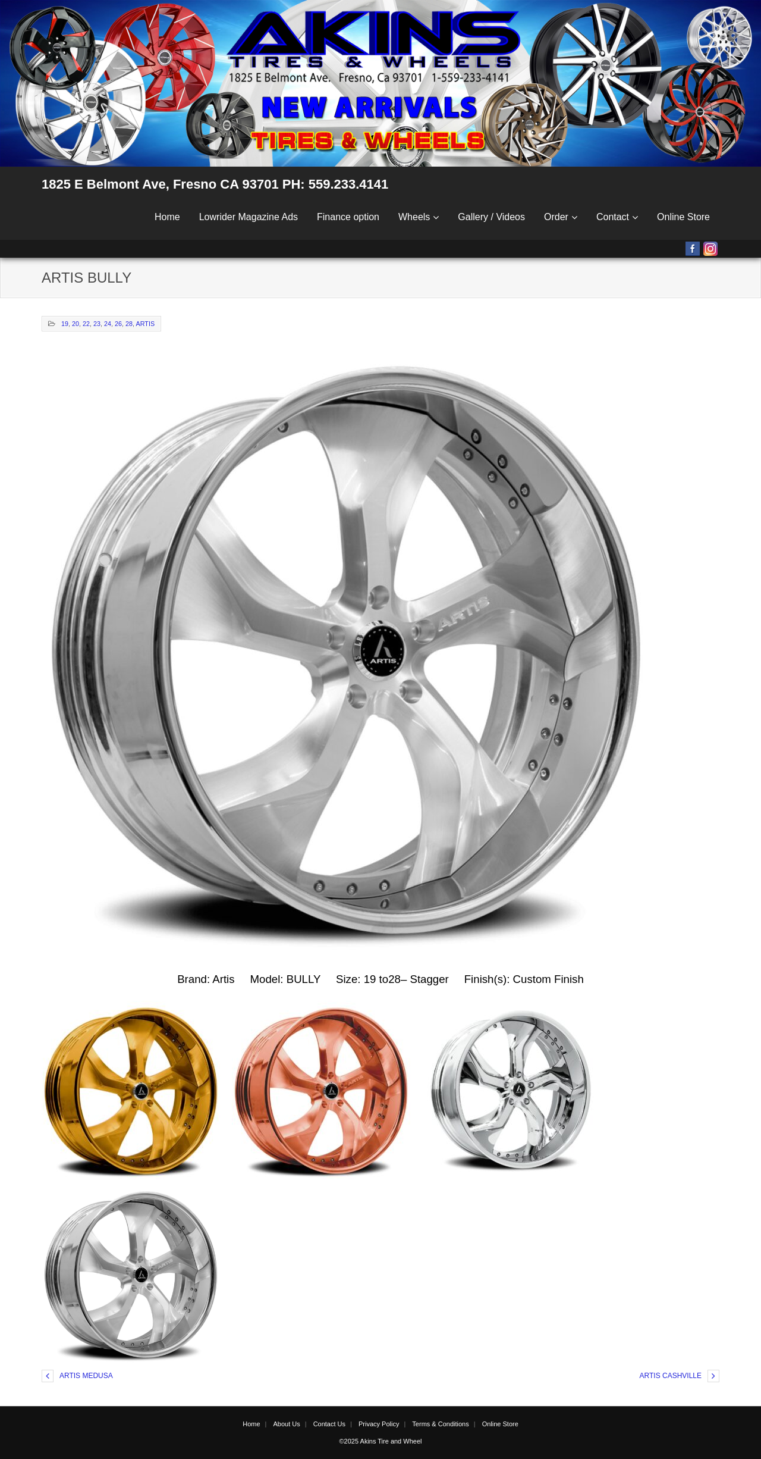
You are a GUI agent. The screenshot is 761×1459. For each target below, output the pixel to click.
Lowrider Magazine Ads (248, 217)
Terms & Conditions (440, 1423)
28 (129, 323)
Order (556, 217)
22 (86, 323)
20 (75, 323)
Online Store (683, 217)
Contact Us (329, 1423)
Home (167, 217)
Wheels (414, 217)
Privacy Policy (379, 1423)
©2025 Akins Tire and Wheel (380, 1441)
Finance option (348, 217)
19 (64, 323)
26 (118, 323)
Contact (612, 217)
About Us (286, 1423)
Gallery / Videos (491, 217)
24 (107, 323)
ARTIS (145, 323)
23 (96, 323)
